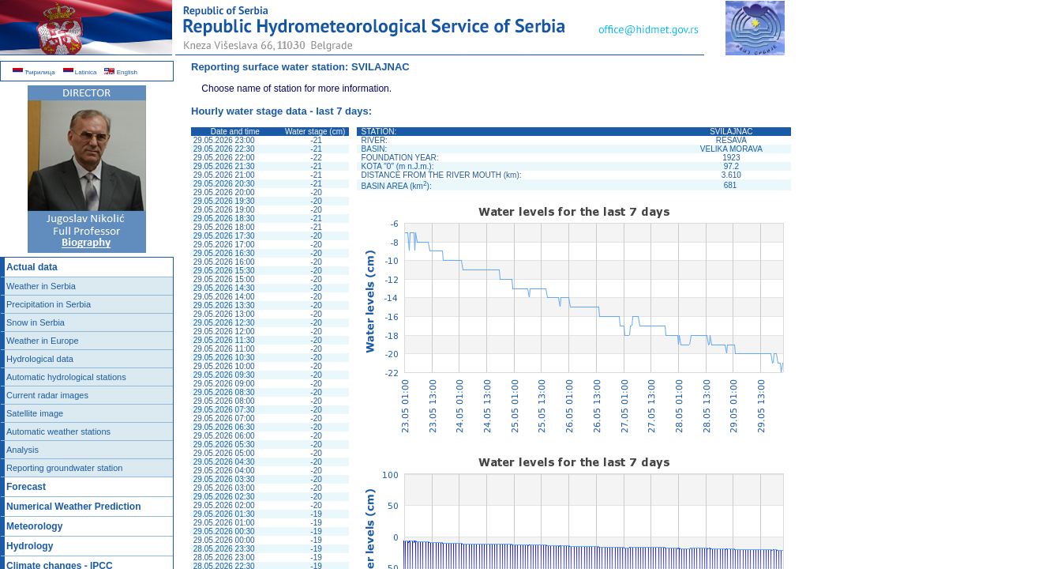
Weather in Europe (42, 340)
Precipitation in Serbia (48, 304)
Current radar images (47, 395)
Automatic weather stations (58, 431)
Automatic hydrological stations (66, 377)
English (120, 72)
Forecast (26, 486)
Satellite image (34, 413)
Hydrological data (39, 359)
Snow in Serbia (35, 322)
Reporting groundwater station (64, 468)
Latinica (80, 72)
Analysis (22, 449)
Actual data (32, 267)
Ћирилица (34, 72)
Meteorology (34, 526)
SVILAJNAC (380, 67)
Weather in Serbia (41, 286)
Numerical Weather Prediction (73, 506)
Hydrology (29, 546)
